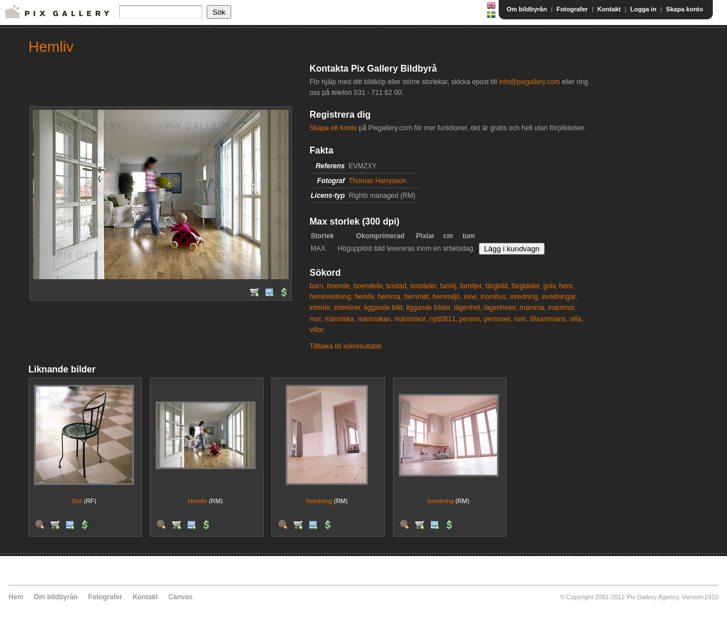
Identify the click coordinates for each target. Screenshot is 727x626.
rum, (521, 319)
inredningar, (560, 297)
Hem (16, 597)
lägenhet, (468, 308)
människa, (340, 319)
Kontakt (609, 9)
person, (470, 319)
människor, (410, 319)
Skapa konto (684, 9)
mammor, (562, 308)
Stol (76, 501)
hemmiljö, (447, 297)
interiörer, (348, 308)
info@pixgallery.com (529, 82)
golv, (550, 286)
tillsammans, (549, 319)
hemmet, (417, 297)
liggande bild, (384, 308)
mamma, (533, 308)
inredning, (525, 297)
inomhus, (494, 297)
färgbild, (497, 286)
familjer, (471, 286)
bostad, (397, 286)
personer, (498, 319)
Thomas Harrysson (377, 181)
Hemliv (197, 501)
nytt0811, (443, 319)
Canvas (180, 597)
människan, (375, 319)
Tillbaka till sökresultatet (346, 346)
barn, (317, 286)
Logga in (643, 9)
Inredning (319, 501)
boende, (339, 286)
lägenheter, (500, 308)
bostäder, (424, 286)
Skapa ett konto (333, 128)
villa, (576, 319)
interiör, (321, 308)
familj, (449, 286)
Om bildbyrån (527, 9)
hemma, (390, 297)
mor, (316, 319)
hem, (566, 286)
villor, (317, 330)
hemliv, (364, 297)
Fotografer (572, 9)
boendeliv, (368, 286)
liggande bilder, (429, 308)
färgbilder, (526, 286)
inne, (470, 297)
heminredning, (331, 297)
